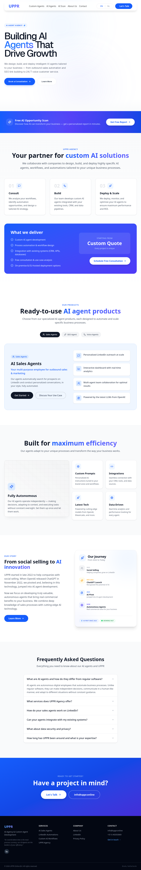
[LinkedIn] (6, 851)
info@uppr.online (84, 798)
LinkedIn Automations (48, 834)
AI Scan (62, 6)
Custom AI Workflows (48, 838)
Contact (83, 6)
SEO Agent (70, 337)
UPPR (14, 6)
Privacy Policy (79, 838)
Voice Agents (91, 337)
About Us (72, 6)
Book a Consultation (20, 81)
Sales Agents (50, 337)
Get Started (22, 397)
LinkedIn (77, 834)
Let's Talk (53, 798)
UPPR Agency (45, 842)
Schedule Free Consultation (110, 264)
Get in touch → (114, 839)
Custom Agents (36, 6)
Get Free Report (120, 122)
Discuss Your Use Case (50, 397)
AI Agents (51, 6)
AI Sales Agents (45, 830)
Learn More (47, 81)
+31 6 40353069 (114, 834)
